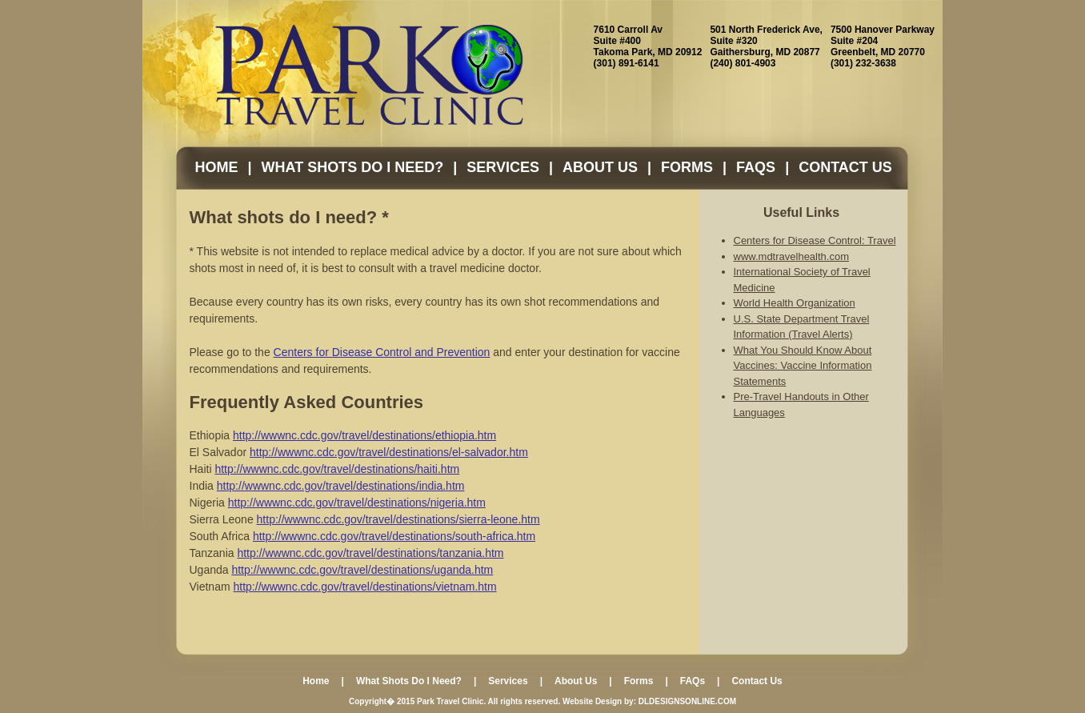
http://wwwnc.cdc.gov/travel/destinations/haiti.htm (336, 469)
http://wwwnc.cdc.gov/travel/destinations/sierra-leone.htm (398, 519)
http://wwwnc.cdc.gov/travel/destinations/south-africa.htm (394, 536)
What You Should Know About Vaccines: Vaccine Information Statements (803, 365)
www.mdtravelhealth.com (792, 256)
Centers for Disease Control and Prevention (382, 352)
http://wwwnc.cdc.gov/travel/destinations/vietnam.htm (365, 586)
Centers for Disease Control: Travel (815, 240)
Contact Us (845, 167)
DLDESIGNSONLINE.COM (687, 701)
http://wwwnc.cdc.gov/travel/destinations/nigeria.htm (357, 502)
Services (502, 167)
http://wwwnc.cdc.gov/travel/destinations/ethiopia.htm (364, 435)
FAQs (755, 167)
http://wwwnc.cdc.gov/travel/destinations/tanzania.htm (370, 553)
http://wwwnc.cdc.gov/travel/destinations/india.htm (341, 485)
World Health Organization (794, 303)
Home (216, 167)
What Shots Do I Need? (353, 167)
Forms (687, 167)
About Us (600, 167)
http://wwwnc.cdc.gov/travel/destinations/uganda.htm (362, 569)
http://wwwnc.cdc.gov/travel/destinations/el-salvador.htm (389, 452)
